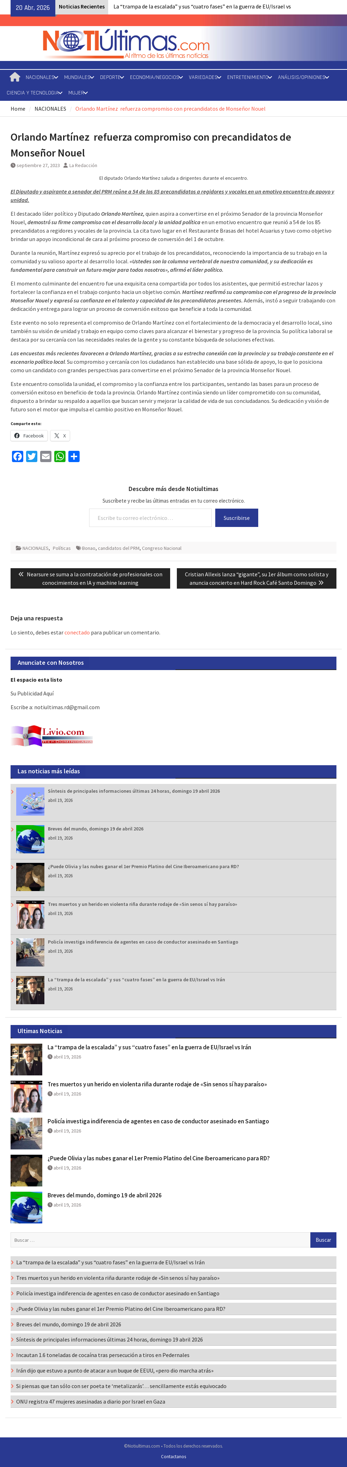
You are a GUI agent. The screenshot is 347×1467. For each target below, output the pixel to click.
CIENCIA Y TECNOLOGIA (33, 93)
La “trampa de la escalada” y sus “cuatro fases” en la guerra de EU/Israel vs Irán (136, 979)
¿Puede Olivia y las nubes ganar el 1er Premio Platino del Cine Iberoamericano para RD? (143, 866)
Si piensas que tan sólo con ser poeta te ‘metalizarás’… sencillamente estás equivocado (121, 1385)
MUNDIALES (77, 77)
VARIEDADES (203, 77)
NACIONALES (40, 77)
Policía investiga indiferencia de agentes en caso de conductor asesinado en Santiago (143, 942)
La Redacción (83, 165)
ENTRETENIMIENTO (247, 77)
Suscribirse (237, 517)
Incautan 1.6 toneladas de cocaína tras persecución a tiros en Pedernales (103, 1354)
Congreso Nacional (161, 548)
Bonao (88, 548)
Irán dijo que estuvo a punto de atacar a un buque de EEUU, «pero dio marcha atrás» (114, 1370)
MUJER (76, 93)
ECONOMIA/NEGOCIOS (154, 77)
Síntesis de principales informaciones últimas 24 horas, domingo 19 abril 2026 (134, 791)
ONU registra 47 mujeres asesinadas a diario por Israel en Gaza (90, 1401)
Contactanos (173, 1457)
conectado (77, 632)
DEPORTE (110, 77)
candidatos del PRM (119, 548)
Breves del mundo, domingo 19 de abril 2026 (95, 828)
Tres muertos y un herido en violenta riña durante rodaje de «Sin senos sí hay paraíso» (142, 904)
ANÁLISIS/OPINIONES (302, 77)
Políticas (62, 548)
